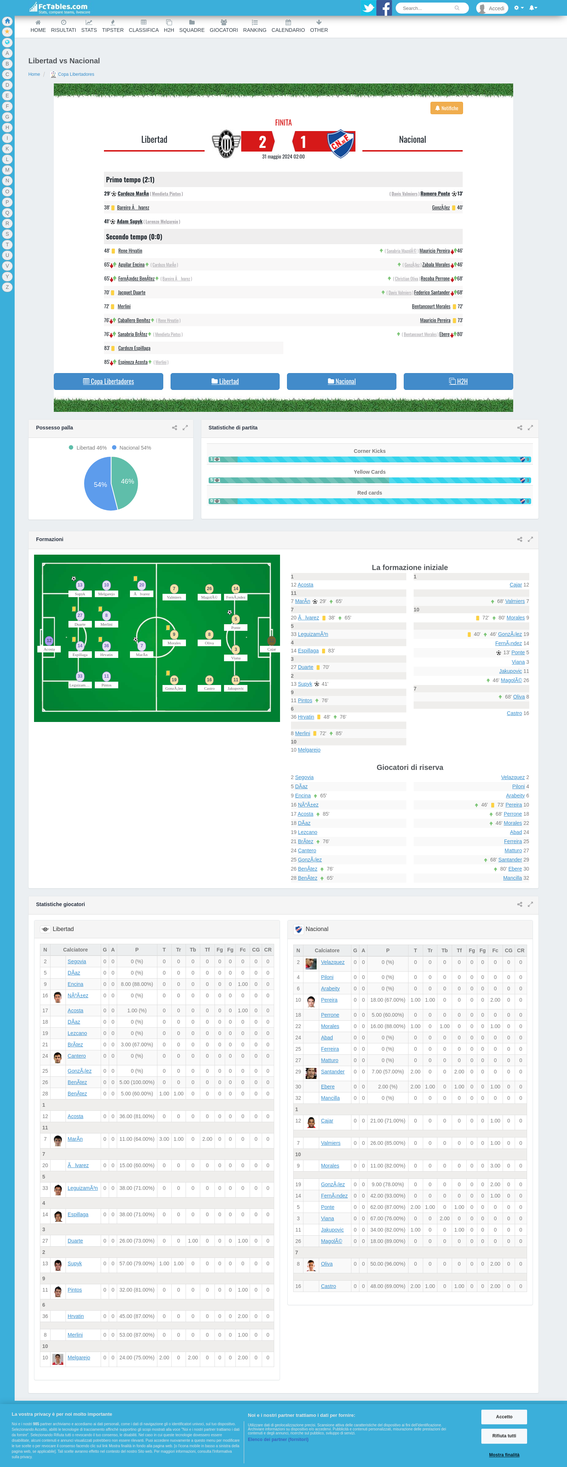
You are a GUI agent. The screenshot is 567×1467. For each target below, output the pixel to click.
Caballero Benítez (134, 320)
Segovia (304, 777)
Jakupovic (510, 671)
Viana (518, 662)
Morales (516, 618)
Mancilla (512, 878)
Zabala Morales (436, 264)
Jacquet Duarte (131, 292)
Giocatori (224, 26)
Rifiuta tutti (504, 1436)
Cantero (307, 850)
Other (319, 26)
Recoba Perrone (435, 278)
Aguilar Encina (131, 264)
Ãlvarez (308, 618)
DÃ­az (301, 786)
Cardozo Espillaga (134, 347)
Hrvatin (306, 717)
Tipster (113, 26)
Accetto (504, 1416)
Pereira (514, 805)
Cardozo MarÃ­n (133, 193)
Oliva (519, 697)
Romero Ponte (435, 193)
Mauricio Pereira (434, 250)
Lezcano (307, 832)
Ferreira (513, 841)
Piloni (518, 786)
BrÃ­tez (305, 841)
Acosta (305, 585)
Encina (303, 795)
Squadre (192, 26)
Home (38, 26)
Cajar (516, 585)
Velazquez (513, 777)
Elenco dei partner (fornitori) (278, 1439)
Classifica (144, 26)
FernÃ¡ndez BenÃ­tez (136, 278)
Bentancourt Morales (431, 306)
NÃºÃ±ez (308, 805)
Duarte (305, 667)
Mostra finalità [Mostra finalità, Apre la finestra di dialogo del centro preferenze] (504, 1454)
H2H (169, 26)
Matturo (513, 850)
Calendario (288, 26)
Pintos (305, 700)
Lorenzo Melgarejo (161, 221)
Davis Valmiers (405, 193)
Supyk (305, 684)
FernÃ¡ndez (508, 643)
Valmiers (515, 601)
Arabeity (515, 795)
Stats (89, 26)
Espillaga (308, 651)
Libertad (154, 138)
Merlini (124, 306)
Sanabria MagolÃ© (402, 250)
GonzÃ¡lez (441, 207)
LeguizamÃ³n (313, 634)
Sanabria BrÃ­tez (132, 334)
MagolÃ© (511, 680)
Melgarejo (309, 750)
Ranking (254, 26)
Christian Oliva (406, 278)
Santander (510, 860)
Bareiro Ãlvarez (133, 207)
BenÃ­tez (307, 869)
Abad (516, 832)
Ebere (444, 334)
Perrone (513, 814)
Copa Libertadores (72, 74)
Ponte (518, 652)
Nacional (412, 138)
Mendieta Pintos (166, 193)
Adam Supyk (129, 221)
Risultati (63, 26)
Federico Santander (432, 292)
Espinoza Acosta (133, 361)
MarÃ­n (302, 601)
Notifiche (446, 108)
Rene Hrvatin (130, 250)
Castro (514, 713)
